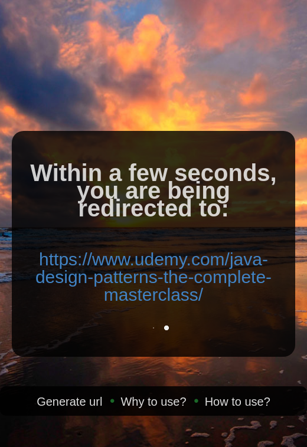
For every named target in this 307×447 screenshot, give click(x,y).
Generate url (69, 401)
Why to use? (153, 401)
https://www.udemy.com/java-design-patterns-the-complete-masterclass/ (153, 276)
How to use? (237, 401)
